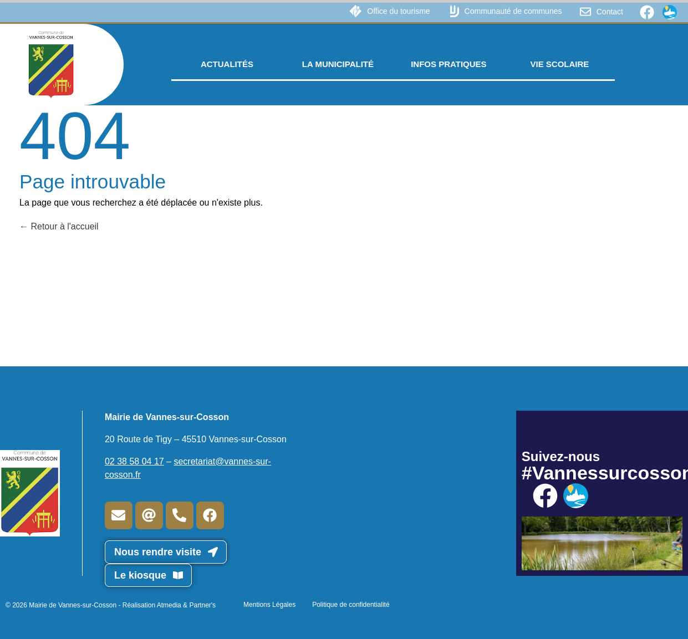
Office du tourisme (398, 11)
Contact (610, 11)
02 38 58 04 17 (134, 461)
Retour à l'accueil (59, 226)
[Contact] (585, 11)
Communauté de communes (513, 11)
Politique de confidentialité (350, 605)
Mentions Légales (269, 605)
